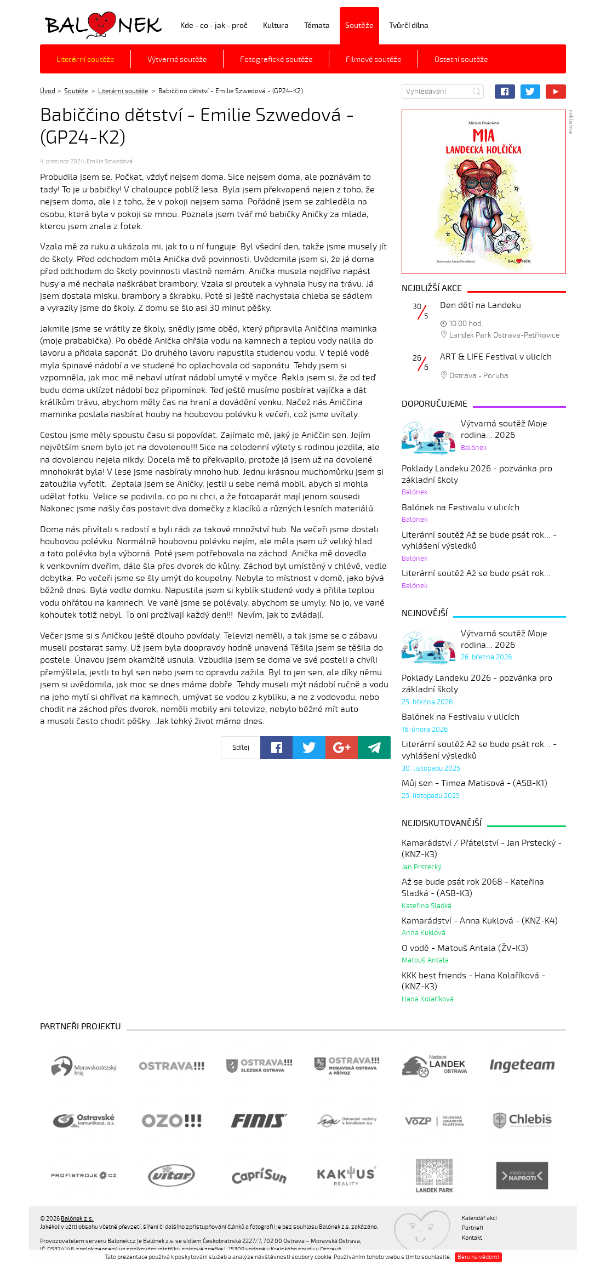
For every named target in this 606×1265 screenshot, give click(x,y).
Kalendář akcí (479, 1218)
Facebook (505, 91)
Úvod (47, 91)
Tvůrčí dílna (408, 25)
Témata (317, 25)
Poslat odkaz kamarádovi (374, 747)
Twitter (531, 91)
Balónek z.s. (69, 24)
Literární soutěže (85, 59)
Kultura (276, 25)
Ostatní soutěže (461, 59)
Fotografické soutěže (276, 59)
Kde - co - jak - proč (214, 25)
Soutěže (359, 25)
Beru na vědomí (478, 1257)
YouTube (556, 91)
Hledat (477, 91)
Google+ (341, 747)
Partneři (472, 1228)
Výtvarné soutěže (177, 59)
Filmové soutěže (373, 59)
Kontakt (472, 1237)
